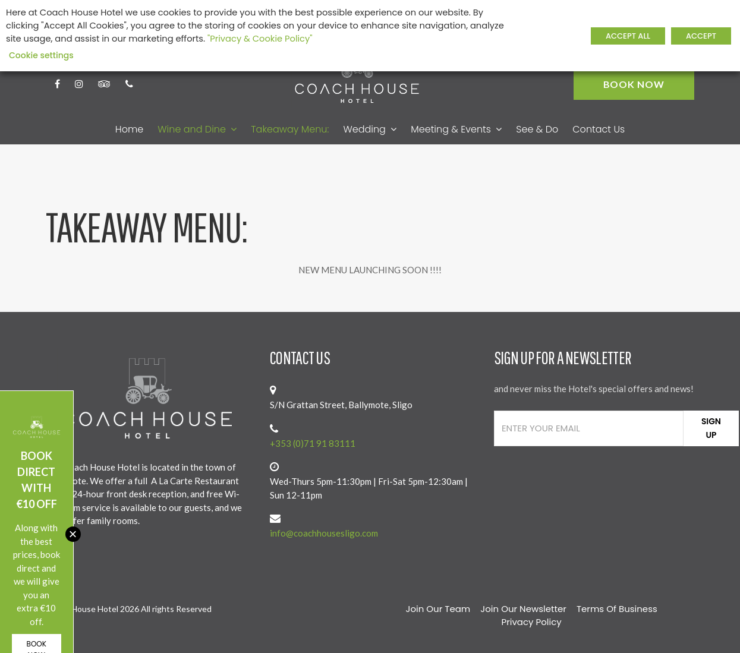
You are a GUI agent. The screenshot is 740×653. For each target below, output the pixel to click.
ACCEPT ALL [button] (628, 36)
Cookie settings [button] (41, 55)
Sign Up (711, 428)
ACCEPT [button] (701, 36)
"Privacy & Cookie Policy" (260, 39)
